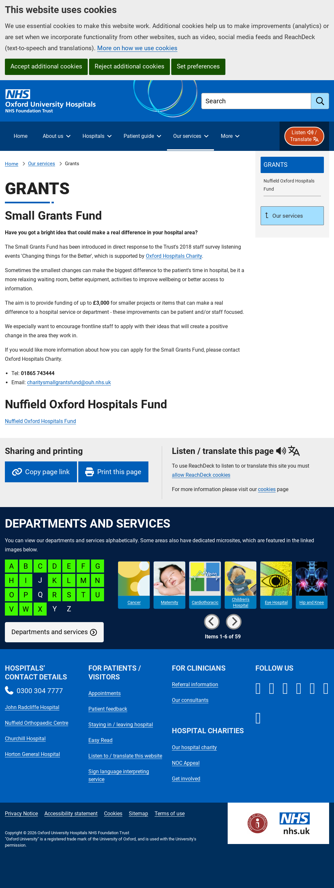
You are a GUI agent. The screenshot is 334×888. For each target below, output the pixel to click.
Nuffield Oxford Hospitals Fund (40, 421)
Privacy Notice (21, 813)
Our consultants (190, 700)
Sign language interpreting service (118, 775)
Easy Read (100, 740)
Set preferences (198, 66)
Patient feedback (107, 709)
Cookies (113, 813)
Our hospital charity (194, 747)
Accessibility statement (71, 813)
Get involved (186, 779)
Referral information (195, 684)
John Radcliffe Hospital (32, 707)
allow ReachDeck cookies (201, 475)
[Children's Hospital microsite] (240, 585)
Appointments (104, 693)
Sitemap (138, 813)
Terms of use (170, 813)
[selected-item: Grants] (292, 165)
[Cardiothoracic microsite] (205, 585)
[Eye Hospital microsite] (276, 585)
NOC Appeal (186, 763)
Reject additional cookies (129, 66)
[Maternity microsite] (169, 585)
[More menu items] (230, 136)
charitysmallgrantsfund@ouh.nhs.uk (69, 382)
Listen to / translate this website (125, 756)
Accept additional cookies (46, 66)
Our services (41, 164)
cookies (267, 489)
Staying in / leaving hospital (120, 724)
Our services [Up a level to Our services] (287, 215)
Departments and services (49, 632)
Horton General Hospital (32, 754)
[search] (320, 101)
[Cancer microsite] (134, 585)
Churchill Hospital (25, 738)
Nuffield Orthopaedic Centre (36, 723)
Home (11, 164)
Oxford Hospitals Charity (174, 256)
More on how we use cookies (137, 48)
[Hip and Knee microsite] (312, 585)
